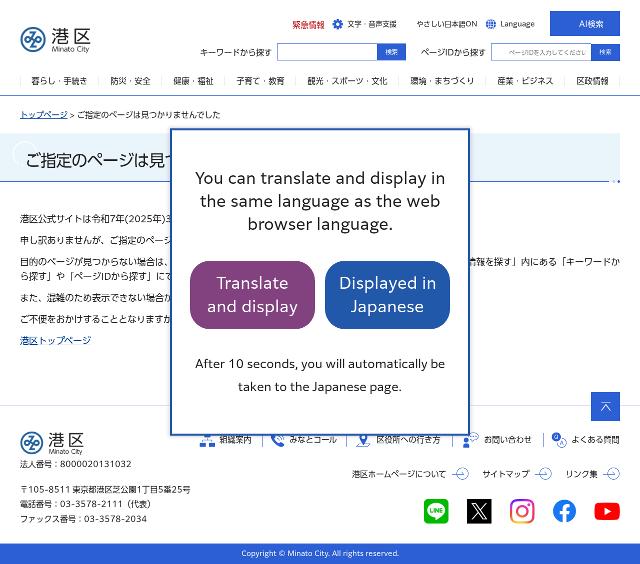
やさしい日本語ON (447, 23)
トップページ (44, 115)
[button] (300, 23)
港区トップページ (55, 340)
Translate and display (252, 294)
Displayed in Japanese (387, 294)
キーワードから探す (286, 51)
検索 (606, 51)
